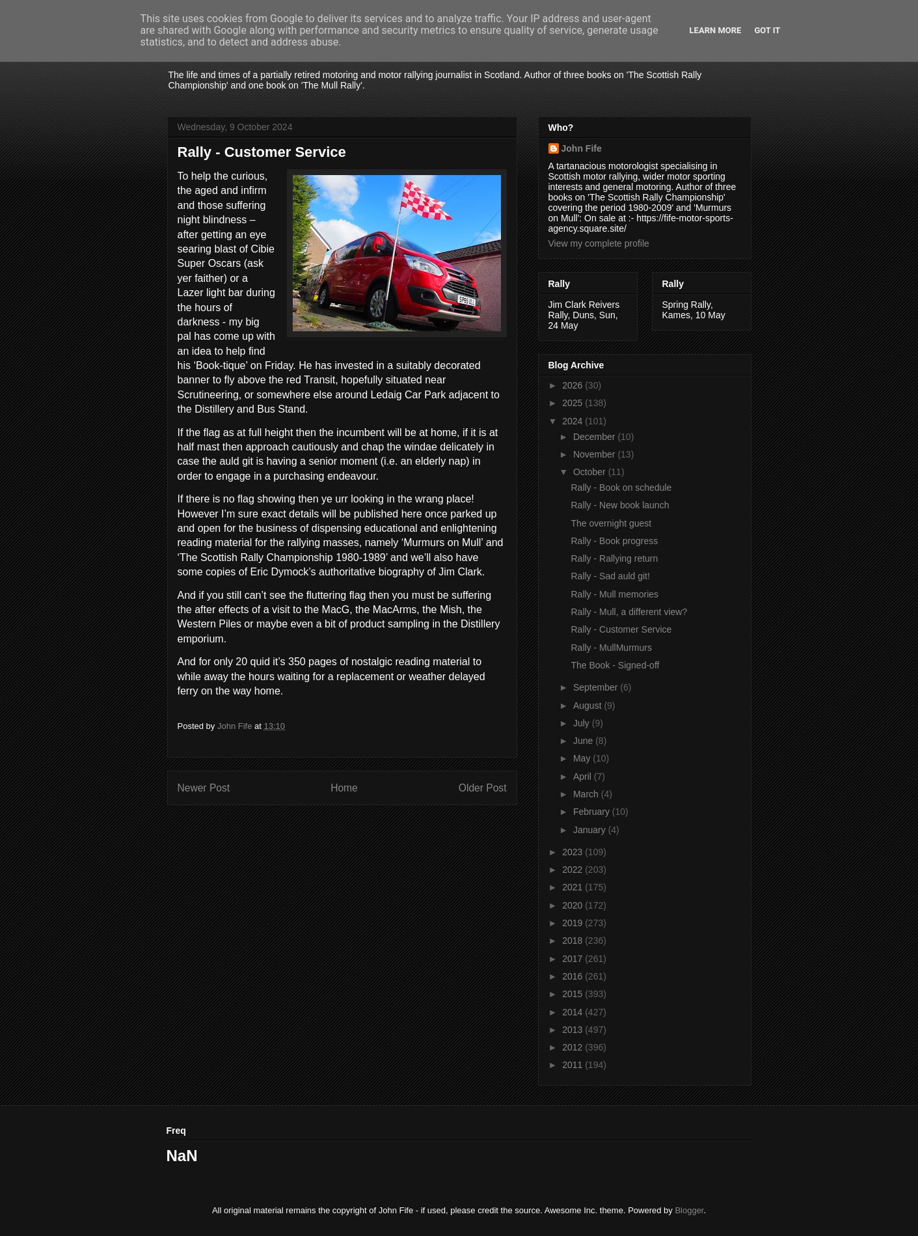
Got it (767, 30)
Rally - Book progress (614, 541)
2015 (573, 994)
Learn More (716, 30)
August (588, 705)
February (592, 811)
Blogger (689, 1210)
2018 (573, 940)
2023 (573, 852)
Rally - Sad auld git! (610, 576)
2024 (573, 421)
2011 (573, 1065)
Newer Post (204, 787)
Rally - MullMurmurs (611, 647)
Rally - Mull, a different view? (629, 612)
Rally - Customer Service (621, 629)
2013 (573, 1029)
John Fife (581, 148)
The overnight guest (611, 523)
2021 (573, 887)
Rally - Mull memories (614, 594)
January (590, 830)
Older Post (483, 787)
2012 (573, 1047)
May (583, 758)
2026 (573, 385)
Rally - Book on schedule (621, 487)
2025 (573, 403)
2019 (573, 923)
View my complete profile (598, 243)
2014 (573, 1012)
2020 (573, 905)
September (596, 687)
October (590, 472)
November (595, 454)
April (583, 776)
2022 (573, 869)
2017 (573, 959)
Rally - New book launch (620, 505)
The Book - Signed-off (615, 665)
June (584, 740)
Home (344, 787)
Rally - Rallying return (614, 558)
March (587, 794)
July (582, 723)
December (595, 437)
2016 (573, 976)
